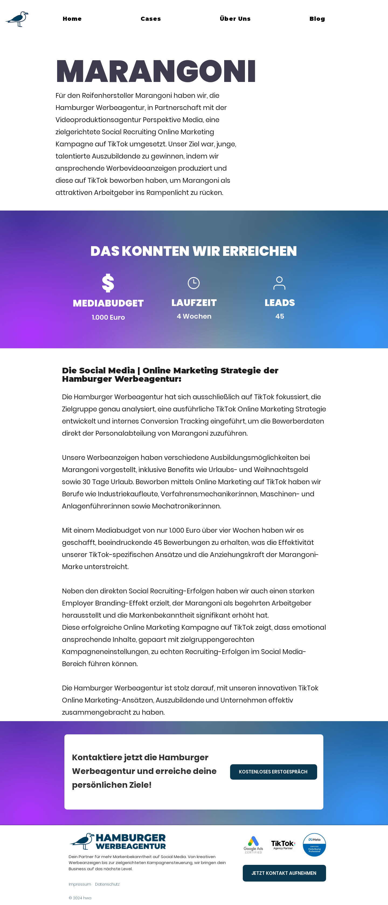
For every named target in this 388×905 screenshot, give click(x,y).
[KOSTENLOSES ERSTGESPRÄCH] (273, 772)
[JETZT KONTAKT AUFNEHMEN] (284, 873)
